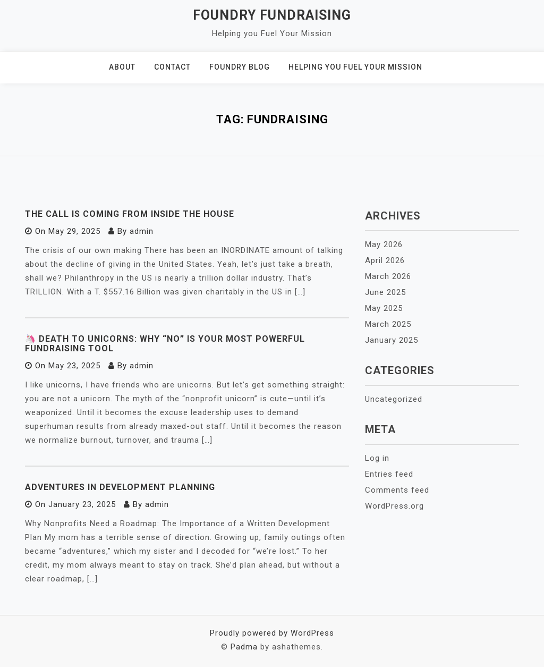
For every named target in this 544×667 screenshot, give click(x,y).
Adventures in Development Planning (120, 487)
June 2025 (385, 292)
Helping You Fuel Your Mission (355, 67)
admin (142, 231)
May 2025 (384, 308)
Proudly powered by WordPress (272, 633)
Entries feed (389, 474)
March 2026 (388, 276)
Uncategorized (393, 399)
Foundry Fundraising (272, 15)
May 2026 (384, 244)
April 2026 (385, 260)
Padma (244, 647)
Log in (377, 458)
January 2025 (391, 340)
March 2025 (388, 324)
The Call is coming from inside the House (129, 214)
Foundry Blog (239, 67)
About (122, 67)
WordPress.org (394, 506)
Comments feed (397, 490)
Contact (172, 67)
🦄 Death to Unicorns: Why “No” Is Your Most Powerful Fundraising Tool (165, 343)
